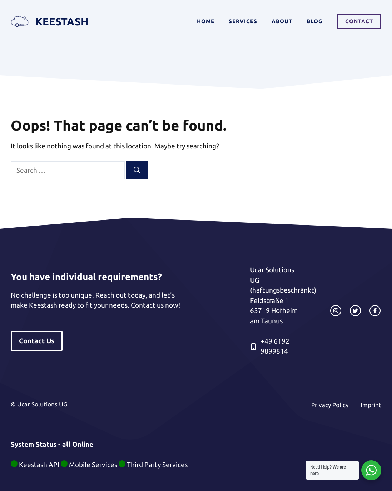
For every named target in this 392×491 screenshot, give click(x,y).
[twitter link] (355, 310)
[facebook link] (375, 310)
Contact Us (36, 341)
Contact (359, 21)
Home (205, 21)
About (282, 21)
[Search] (137, 170)
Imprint (371, 404)
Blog (315, 21)
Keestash (61, 21)
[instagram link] (335, 310)
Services (243, 21)
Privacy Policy (329, 404)
